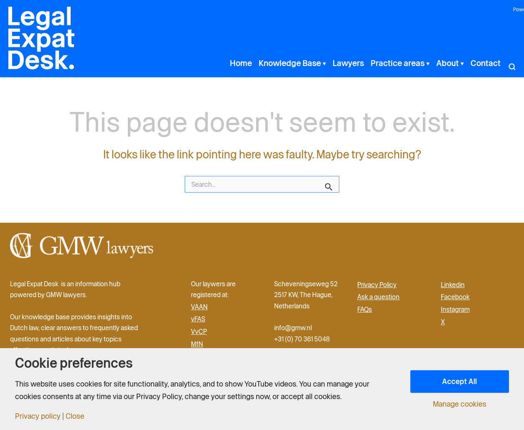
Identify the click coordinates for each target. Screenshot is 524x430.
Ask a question (378, 296)
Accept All (459, 381)
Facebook (455, 296)
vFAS (198, 319)
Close (75, 416)
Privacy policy (38, 416)
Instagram (455, 309)
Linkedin (453, 284)
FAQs (364, 309)
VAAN (199, 306)
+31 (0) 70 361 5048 (302, 339)
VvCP (199, 331)
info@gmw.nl (293, 327)
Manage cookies (459, 404)
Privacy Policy (377, 284)
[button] (323, 63)
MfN (197, 344)
